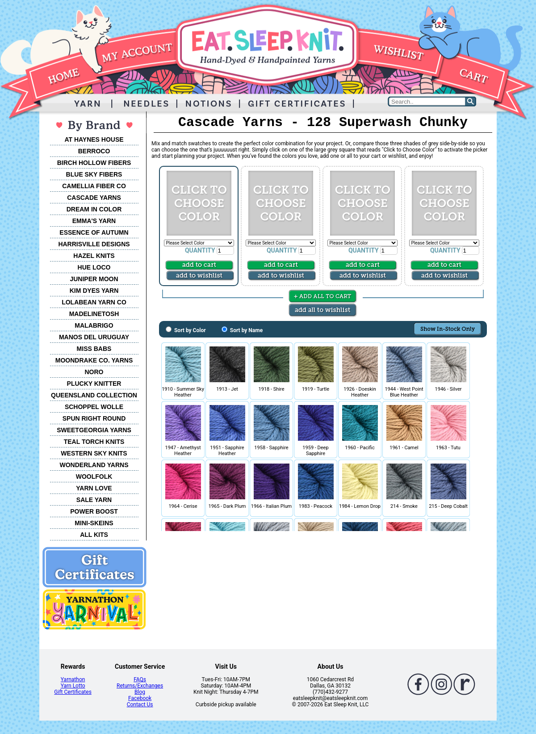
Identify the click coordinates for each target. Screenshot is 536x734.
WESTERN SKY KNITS (94, 453)
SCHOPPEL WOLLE (94, 406)
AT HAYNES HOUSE (93, 139)
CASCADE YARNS (94, 197)
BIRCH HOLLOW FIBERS (94, 162)
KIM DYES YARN (94, 290)
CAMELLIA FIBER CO (94, 186)
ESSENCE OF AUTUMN (93, 232)
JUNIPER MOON (94, 279)
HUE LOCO (94, 267)
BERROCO (94, 151)
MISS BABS (94, 348)
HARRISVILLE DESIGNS (94, 244)
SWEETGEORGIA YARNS (94, 430)
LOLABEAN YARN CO (94, 302)
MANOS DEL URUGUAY (94, 337)
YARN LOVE (94, 488)
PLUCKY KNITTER (94, 383)
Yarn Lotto (73, 686)
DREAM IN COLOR (94, 209)
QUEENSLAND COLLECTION (94, 395)
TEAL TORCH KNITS (94, 441)
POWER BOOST (94, 511)
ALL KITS (94, 534)
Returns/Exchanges (140, 686)
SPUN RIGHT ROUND (94, 418)
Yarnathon (73, 679)
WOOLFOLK (94, 476)
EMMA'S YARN (94, 220)
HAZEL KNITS (93, 255)
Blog (139, 692)
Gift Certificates (72, 692)
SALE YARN (94, 499)
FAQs (140, 679)
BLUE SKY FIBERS (94, 174)
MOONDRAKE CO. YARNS (94, 360)
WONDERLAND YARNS (93, 464)
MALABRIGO (94, 325)
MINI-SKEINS (94, 523)
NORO (94, 371)
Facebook (139, 698)
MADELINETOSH (94, 313)
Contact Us (140, 704)
